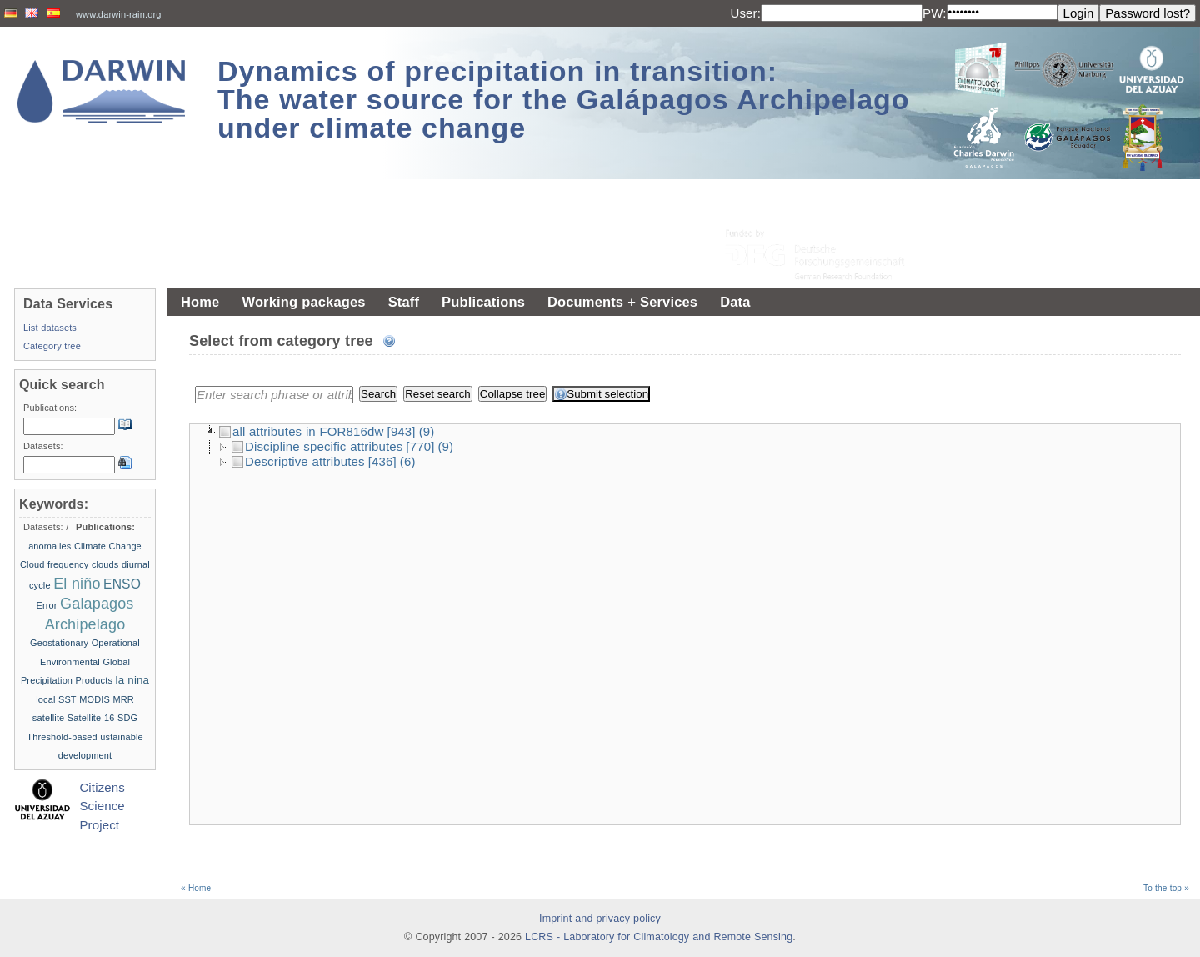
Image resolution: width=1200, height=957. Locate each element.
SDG (128, 718)
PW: (934, 13)
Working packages (303, 301)
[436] (382, 461)
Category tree (52, 346)
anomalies (49, 546)
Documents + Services (623, 301)
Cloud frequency (54, 564)
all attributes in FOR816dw (301, 431)
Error (46, 605)
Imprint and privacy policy (600, 918)
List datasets (50, 328)
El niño (76, 583)
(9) (427, 431)
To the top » (1166, 888)
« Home (196, 888)
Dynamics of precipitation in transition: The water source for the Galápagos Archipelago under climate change (564, 99)
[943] (402, 431)
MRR (122, 699)
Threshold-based (62, 737)
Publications (483, 301)
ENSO (122, 584)
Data (735, 301)
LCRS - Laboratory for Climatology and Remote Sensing (658, 937)
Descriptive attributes (298, 461)
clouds (105, 564)
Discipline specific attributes (317, 446)
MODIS (94, 699)
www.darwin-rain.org (119, 14)
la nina (133, 680)
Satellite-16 (91, 718)
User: (745, 13)
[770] (420, 446)
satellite (48, 718)
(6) (408, 461)
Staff (403, 301)
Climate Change (108, 546)
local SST (56, 699)
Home (200, 301)
